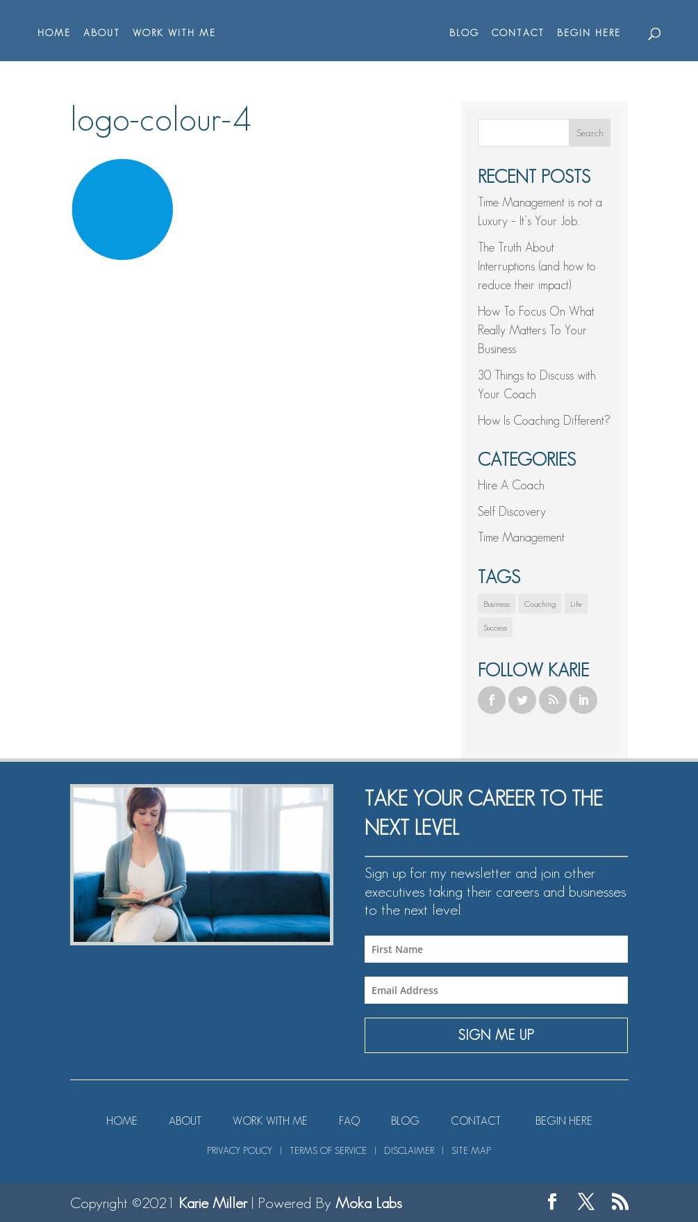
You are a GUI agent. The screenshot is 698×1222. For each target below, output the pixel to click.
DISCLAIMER (409, 1150)
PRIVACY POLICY (239, 1150)
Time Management (521, 537)
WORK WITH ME (174, 33)
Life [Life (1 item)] (576, 603)
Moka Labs (368, 1202)
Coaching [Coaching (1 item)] (540, 603)
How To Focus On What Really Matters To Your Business (536, 330)
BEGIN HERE (589, 33)
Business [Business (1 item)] (496, 603)
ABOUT (101, 33)
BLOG (464, 33)
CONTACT (518, 33)
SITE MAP (471, 1150)
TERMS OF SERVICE (328, 1150)
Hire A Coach (511, 485)
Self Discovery (512, 512)
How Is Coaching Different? (544, 420)
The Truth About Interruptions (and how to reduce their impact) (537, 266)
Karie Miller (213, 1202)
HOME (54, 33)
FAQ (349, 1121)
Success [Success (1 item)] (495, 627)
